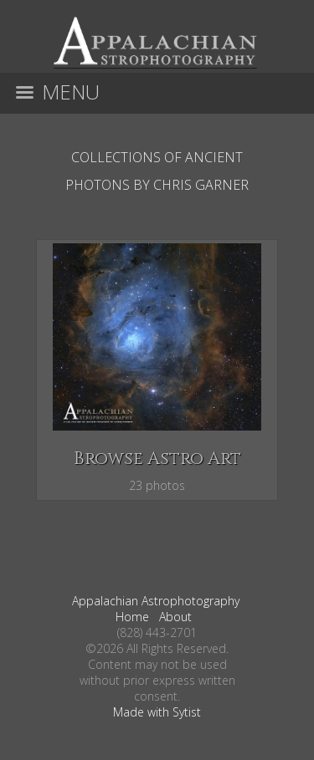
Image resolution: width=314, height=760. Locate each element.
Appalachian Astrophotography (155, 601)
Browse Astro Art (157, 459)
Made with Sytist (157, 712)
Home (132, 617)
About (175, 617)
